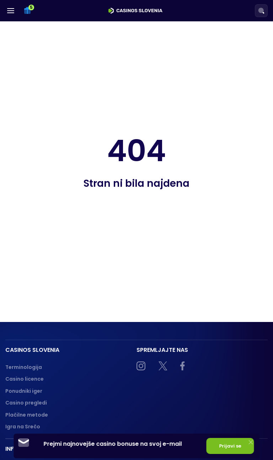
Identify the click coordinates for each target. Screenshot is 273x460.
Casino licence (24, 378)
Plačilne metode (26, 414)
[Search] (261, 10)
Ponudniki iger (23, 391)
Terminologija (23, 367)
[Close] (251, 442)
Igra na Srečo (22, 426)
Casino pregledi (26, 402)
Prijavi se (230, 446)
